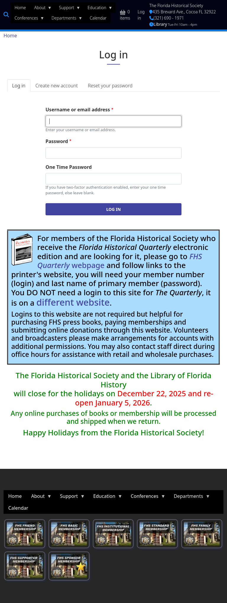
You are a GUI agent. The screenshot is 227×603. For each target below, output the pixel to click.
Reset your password (110, 85)
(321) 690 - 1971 (166, 18)
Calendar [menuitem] (98, 18)
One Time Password (69, 167)
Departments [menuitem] (64, 19)
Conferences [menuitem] (27, 19)
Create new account (56, 85)
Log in (141, 15)
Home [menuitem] (20, 7)
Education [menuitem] (97, 9)
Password (57, 141)
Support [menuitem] (67, 9)
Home (10, 35)
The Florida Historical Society (176, 5)
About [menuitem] (41, 9)
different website (73, 302)
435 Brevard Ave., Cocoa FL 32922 (182, 12)
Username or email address (78, 109)
